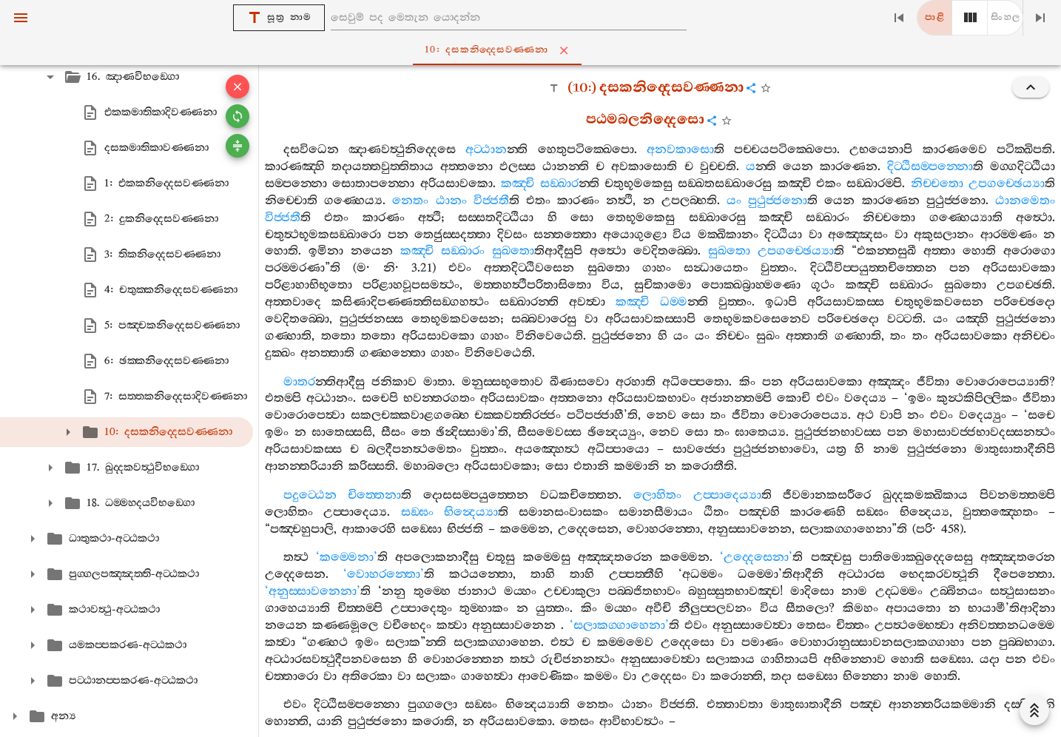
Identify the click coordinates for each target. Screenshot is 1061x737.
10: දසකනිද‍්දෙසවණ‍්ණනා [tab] (533, 50)
